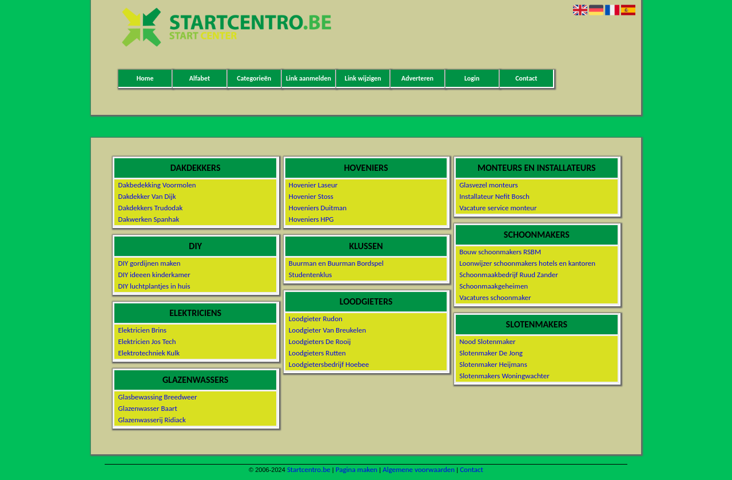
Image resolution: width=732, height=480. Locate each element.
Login (471, 78)
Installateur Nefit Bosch (494, 196)
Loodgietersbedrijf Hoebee (329, 364)
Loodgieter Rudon (316, 318)
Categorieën (254, 78)
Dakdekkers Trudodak (150, 207)
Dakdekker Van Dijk (147, 196)
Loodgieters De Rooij (320, 341)
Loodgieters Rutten (317, 353)
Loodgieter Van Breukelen (327, 330)
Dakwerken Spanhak (148, 219)
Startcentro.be (309, 469)
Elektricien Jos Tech (147, 341)
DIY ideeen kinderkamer (154, 274)
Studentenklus (310, 274)
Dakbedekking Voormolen (157, 185)
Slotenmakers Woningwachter (504, 375)
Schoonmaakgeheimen (493, 286)
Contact (526, 78)
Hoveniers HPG (311, 219)
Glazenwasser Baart (147, 408)
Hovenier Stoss (311, 196)
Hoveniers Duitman (318, 207)
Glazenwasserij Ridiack (152, 419)
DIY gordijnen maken (149, 263)
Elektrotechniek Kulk (149, 353)
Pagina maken (356, 469)
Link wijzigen (363, 78)
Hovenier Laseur (313, 185)
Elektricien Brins (142, 330)
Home (145, 78)
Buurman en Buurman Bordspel (336, 263)
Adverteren (417, 78)
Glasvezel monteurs (488, 185)
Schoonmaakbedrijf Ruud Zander (508, 274)
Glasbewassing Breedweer (157, 397)
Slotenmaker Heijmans (493, 364)
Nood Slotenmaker (487, 341)
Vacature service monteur (497, 207)
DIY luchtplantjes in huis (154, 286)
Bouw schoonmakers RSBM (500, 251)
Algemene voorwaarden (419, 469)
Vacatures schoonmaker (495, 297)
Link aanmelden (308, 78)
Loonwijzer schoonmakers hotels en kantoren (527, 263)
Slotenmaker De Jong (491, 353)
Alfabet (199, 78)
